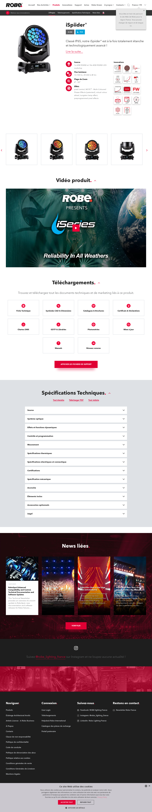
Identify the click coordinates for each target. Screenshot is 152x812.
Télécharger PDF (76, 400)
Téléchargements (64, 13)
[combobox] (146, 786)
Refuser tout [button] (85, 802)
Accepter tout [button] (67, 802)
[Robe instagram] (76, 648)
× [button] (149, 786)
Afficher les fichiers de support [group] (76, 364)
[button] (76, 807)
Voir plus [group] (76, 626)
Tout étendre (58, 400)
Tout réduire (93, 400)
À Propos (52, 13)
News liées (96, 13)
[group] (1, 150)
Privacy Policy (102, 797)
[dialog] (76, 797)
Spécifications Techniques (81, 13)
